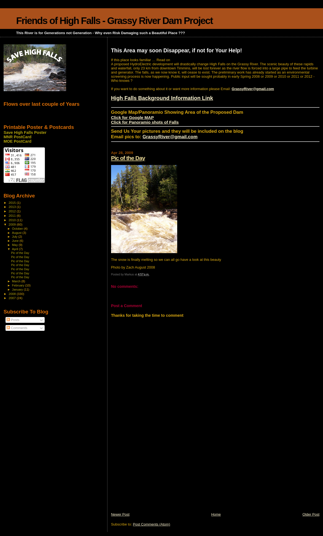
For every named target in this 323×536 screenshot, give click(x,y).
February (18, 285)
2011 (13, 215)
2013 (13, 207)
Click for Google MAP (132, 117)
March (16, 281)
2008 (13, 294)
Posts (13, 320)
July (15, 236)
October (18, 228)
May (15, 245)
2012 (13, 211)
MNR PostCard (17, 137)
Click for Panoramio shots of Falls (145, 122)
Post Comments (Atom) (151, 524)
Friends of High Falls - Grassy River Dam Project (114, 20)
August (17, 232)
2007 (13, 298)
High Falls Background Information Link (162, 98)
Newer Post (120, 514)
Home (216, 514)
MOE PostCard (17, 141)
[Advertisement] (152, 473)
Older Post (311, 514)
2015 (13, 202)
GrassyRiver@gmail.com (253, 89)
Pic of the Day (128, 158)
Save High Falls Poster (25, 132)
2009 (13, 224)
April (15, 249)
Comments (17, 328)
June (16, 240)
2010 (13, 220)
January (18, 289)
